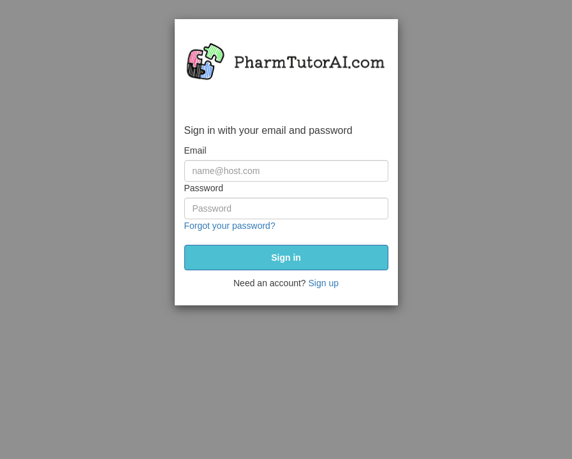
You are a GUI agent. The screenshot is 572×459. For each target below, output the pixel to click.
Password (203, 188)
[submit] (286, 257)
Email (195, 150)
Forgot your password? (229, 226)
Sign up (324, 283)
